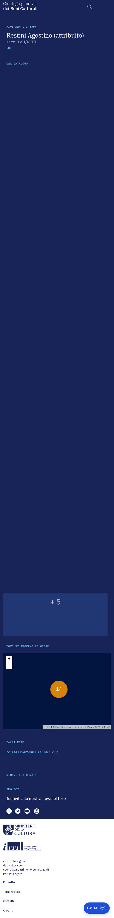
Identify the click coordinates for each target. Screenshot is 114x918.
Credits (8, 910)
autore (31, 27)
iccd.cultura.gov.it (14, 861)
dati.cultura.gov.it (14, 865)
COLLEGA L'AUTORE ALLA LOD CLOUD (32, 752)
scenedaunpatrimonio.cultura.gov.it (26, 869)
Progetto (9, 882)
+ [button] (9, 659)
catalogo (13, 27)
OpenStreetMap (63, 727)
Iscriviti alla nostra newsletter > (36, 798)
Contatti (8, 901)
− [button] (9, 665)
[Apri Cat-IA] (97, 908)
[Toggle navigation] (89, 6)
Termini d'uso (12, 892)
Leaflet (47, 727)
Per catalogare (12, 874)
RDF (9, 48)
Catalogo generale (20, 6)
